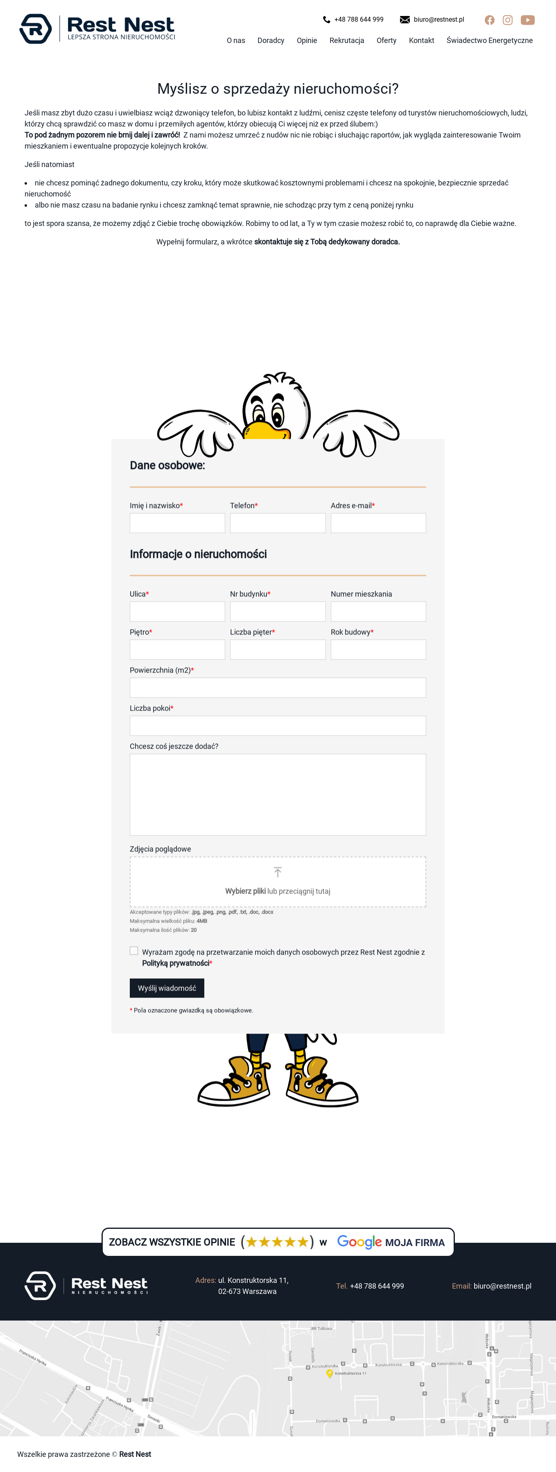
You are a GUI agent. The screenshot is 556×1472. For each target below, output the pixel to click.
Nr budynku (250, 605)
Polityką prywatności (175, 975)
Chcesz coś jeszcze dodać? (174, 758)
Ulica (139, 605)
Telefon (244, 517)
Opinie (307, 40)
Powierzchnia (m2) (162, 681)
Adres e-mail (353, 517)
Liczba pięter (252, 643)
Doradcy (271, 40)
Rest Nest (134, 1454)
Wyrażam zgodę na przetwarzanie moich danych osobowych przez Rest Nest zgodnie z (283, 969)
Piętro (141, 643)
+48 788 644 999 (377, 1286)
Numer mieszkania (361, 605)
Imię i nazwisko (156, 517)
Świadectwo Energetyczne (490, 40)
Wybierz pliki (245, 903)
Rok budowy (352, 643)
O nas (236, 40)
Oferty (387, 40)
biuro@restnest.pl (502, 1286)
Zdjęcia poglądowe (160, 860)
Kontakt (421, 40)
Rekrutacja (347, 40)
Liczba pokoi (152, 720)
